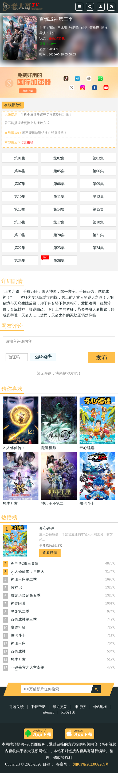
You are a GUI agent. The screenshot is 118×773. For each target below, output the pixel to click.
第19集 (19, 235)
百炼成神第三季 (24, 620)
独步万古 (18, 660)
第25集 (19, 261)
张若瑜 (74, 28)
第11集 (58, 197)
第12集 (98, 197)
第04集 (19, 171)
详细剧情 (12, 281)
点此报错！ (29, 143)
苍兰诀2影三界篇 (25, 564)
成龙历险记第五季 (26, 596)
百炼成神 (18, 652)
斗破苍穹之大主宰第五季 (27, 668)
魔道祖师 (18, 628)
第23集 (59, 248)
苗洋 (104, 28)
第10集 (19, 197)
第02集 (59, 158)
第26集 (59, 261)
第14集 (59, 209)
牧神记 (16, 588)
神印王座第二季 (24, 580)
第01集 (19, 158)
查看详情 (49, 553)
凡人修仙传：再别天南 (27, 572)
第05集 (59, 171)
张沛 (52, 28)
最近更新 (60, 707)
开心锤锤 (46, 528)
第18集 (98, 222)
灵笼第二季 (20, 612)
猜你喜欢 (12, 389)
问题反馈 (17, 707)
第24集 (98, 248)
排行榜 (80, 707)
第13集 (19, 209)
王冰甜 (62, 28)
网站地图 (99, 707)
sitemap (48, 712)
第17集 (59, 222)
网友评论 (12, 326)
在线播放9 (12, 105)
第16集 (19, 222)
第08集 (59, 184)
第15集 (98, 209)
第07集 (19, 184)
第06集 (98, 171)
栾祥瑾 (94, 28)
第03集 (98, 158)
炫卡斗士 (18, 636)
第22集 (19, 248)
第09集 (98, 184)
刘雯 (84, 28)
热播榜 (9, 517)
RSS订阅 (68, 712)
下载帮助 (38, 707)
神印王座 (18, 644)
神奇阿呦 (18, 604)
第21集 (98, 235)
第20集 (59, 235)
